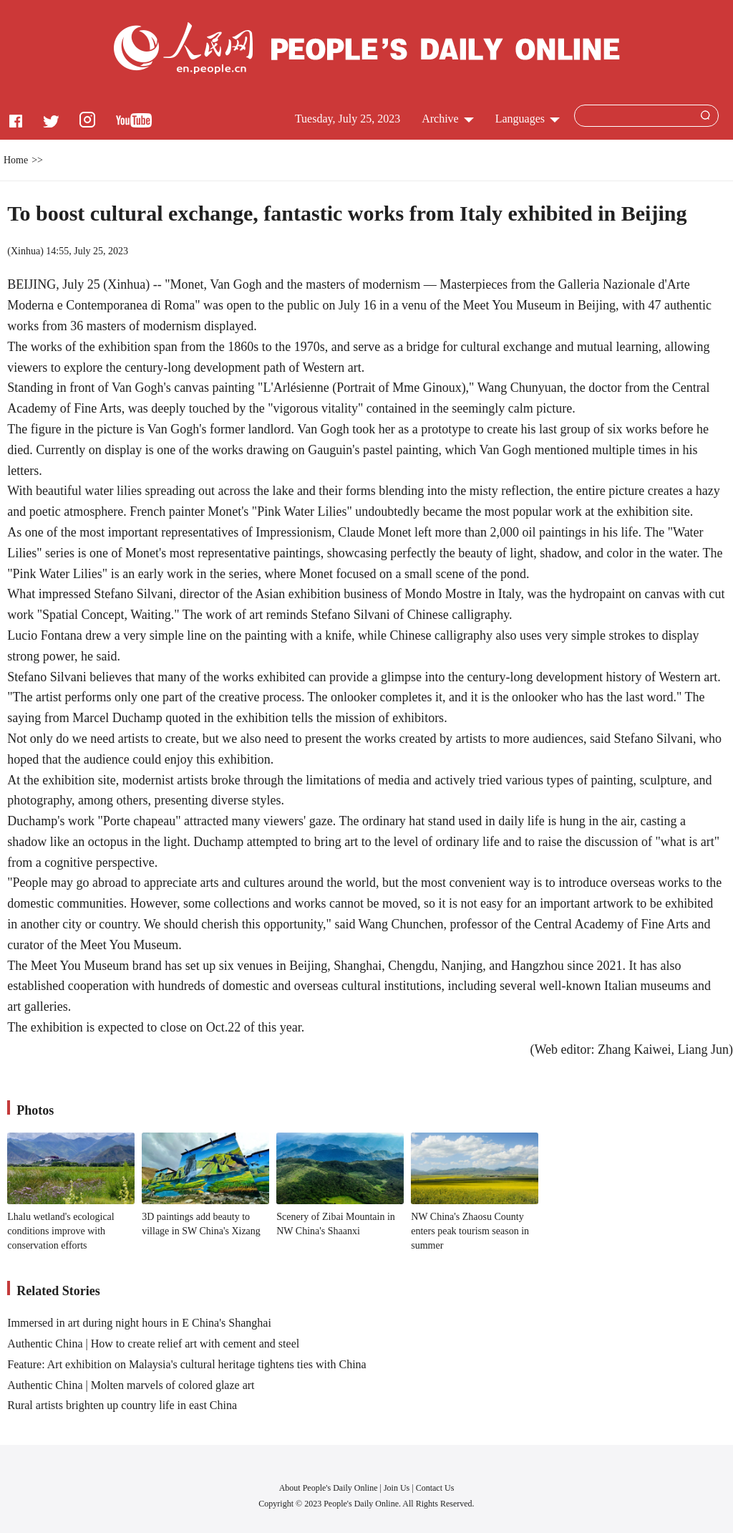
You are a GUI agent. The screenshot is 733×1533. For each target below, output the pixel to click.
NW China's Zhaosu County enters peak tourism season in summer (470, 1230)
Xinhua (25, 251)
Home (16, 160)
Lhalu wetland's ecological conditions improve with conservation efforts (60, 1230)
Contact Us (435, 1488)
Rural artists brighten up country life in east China (122, 1405)
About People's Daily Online (328, 1488)
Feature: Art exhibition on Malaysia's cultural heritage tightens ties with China (186, 1364)
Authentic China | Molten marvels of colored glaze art (130, 1385)
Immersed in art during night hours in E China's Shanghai (139, 1323)
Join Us (398, 1488)
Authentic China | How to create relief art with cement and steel (153, 1343)
